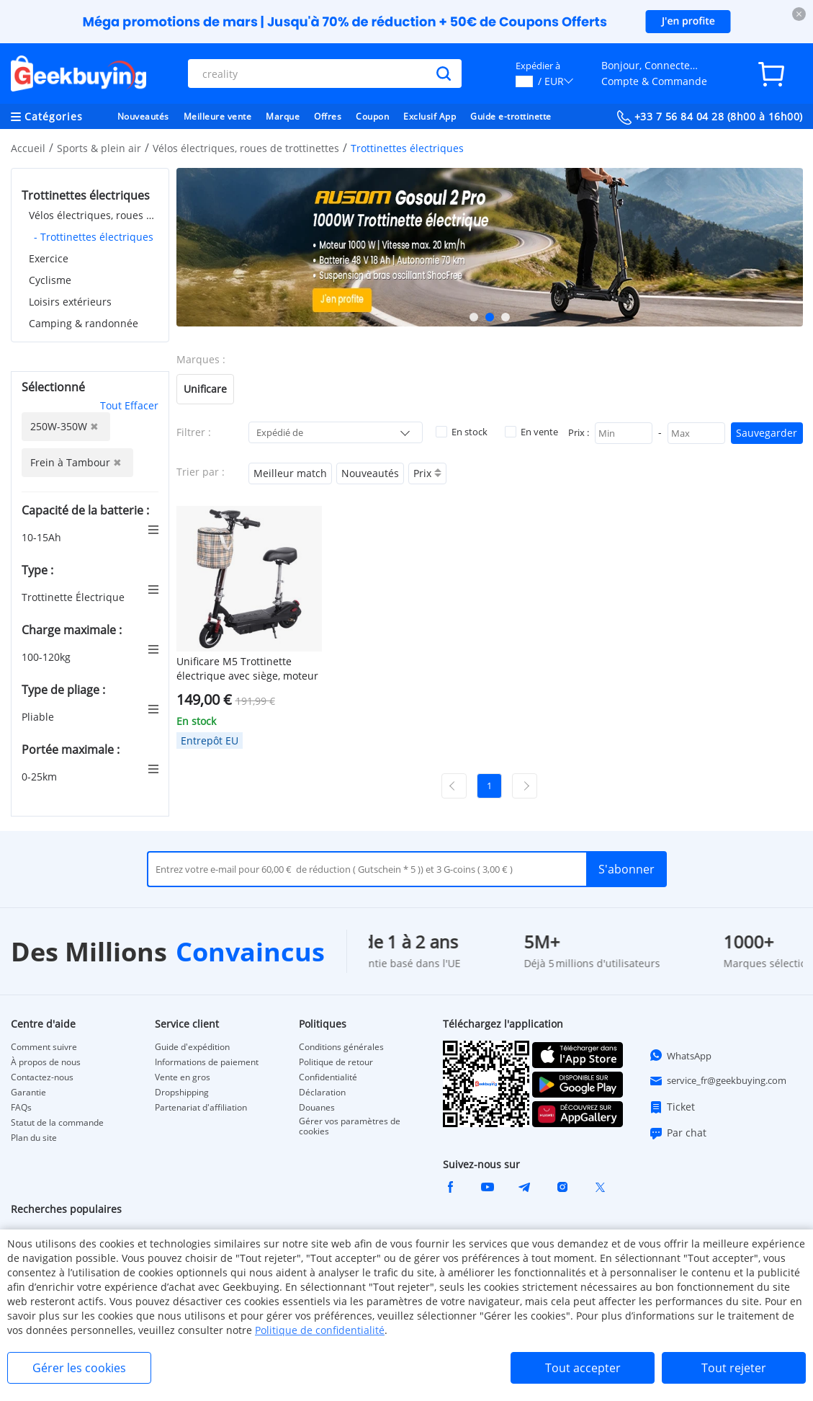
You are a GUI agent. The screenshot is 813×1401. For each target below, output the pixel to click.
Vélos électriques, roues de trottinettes (246, 148)
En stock (462, 431)
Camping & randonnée (83, 323)
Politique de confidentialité (320, 1330)
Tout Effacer (129, 405)
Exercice (48, 258)
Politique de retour (336, 1062)
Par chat (677, 1133)
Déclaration (322, 1093)
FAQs (21, 1108)
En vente (531, 431)
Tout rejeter (733, 1368)
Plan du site (34, 1138)
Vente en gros (182, 1077)
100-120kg (47, 657)
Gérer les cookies (79, 1368)
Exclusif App (429, 116)
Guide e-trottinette (511, 116)
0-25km (41, 776)
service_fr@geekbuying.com (717, 1081)
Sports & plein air (99, 148)
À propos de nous (46, 1062)
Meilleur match (290, 473)
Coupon (372, 116)
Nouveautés (143, 116)
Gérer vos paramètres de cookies (349, 1126)
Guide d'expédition (192, 1047)
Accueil (28, 148)
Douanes (317, 1108)
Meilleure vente (218, 116)
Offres (327, 116)
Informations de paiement (207, 1062)
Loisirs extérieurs (70, 301)
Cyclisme (50, 280)
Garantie (28, 1093)
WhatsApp (680, 1055)
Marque (283, 116)
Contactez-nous (42, 1077)
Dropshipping (182, 1093)
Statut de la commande (57, 1123)
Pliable (39, 717)
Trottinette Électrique (74, 597)
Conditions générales (341, 1047)
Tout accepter (583, 1368)
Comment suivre (44, 1047)
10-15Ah (43, 537)
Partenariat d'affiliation (201, 1108)
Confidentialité (328, 1077)
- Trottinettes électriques (93, 237)
